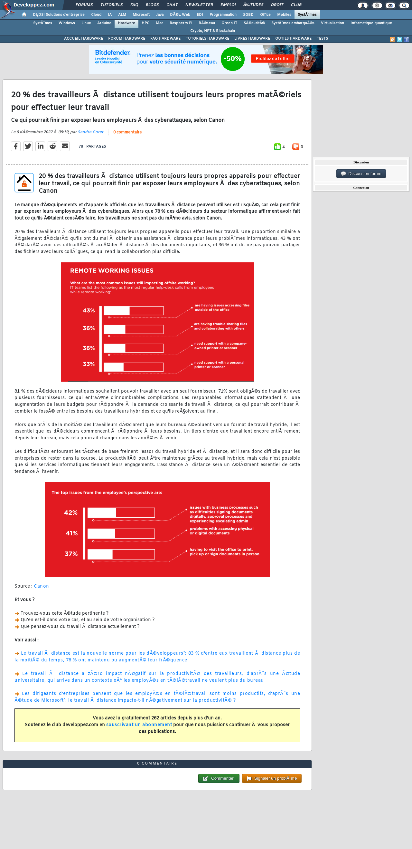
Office (265, 15)
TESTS (322, 38)
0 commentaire (127, 132)
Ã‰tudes (253, 5)
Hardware (126, 23)
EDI (200, 15)
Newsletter (199, 5)
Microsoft (141, 15)
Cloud (96, 15)
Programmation (223, 15)
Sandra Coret (90, 132)
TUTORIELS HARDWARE (207, 38)
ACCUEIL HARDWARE (83, 38)
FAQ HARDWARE (165, 38)
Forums (84, 5)
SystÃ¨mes (307, 15)
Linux (86, 23)
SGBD (248, 15)
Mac (159, 23)
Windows (67, 23)
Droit (277, 5)
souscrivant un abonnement (139, 725)
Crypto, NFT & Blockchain (212, 31)
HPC (145, 23)
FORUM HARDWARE (126, 38)
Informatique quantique (371, 23)
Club (296, 5)
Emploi (228, 5)
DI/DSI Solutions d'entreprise (59, 15)
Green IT (229, 23)
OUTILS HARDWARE (293, 38)
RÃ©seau (207, 23)
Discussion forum (361, 173)
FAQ (134, 5)
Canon (41, 586)
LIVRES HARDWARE (252, 38)
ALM (122, 15)
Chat (172, 5)
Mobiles (284, 15)
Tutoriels (111, 5)
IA (110, 15)
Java (160, 15)
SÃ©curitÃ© (254, 23)
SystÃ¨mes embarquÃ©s (292, 23)
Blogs (152, 5)
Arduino (104, 23)
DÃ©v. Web (180, 15)
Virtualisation (332, 23)
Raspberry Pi (181, 23)
